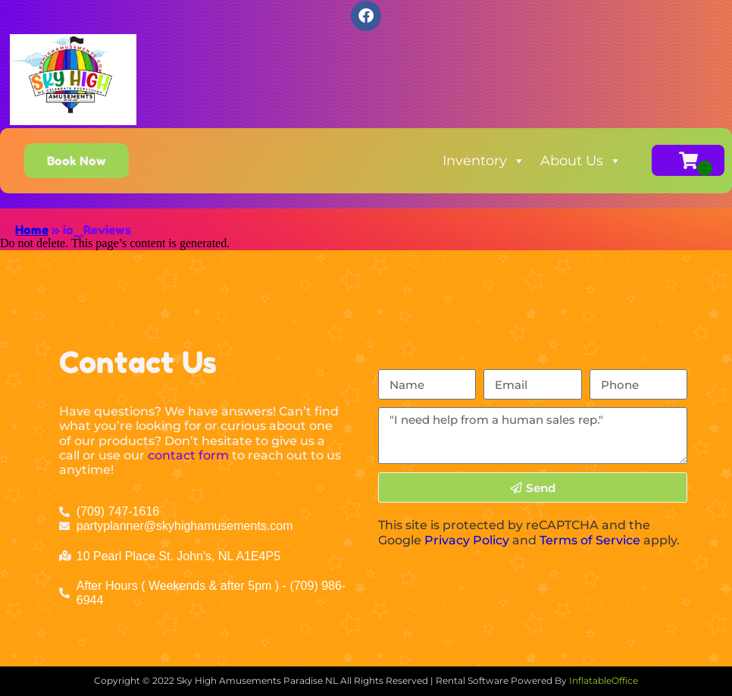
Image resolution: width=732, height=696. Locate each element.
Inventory (484, 160)
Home (31, 229)
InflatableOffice (603, 680)
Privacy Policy (466, 540)
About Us (580, 160)
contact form (188, 455)
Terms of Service (590, 540)
